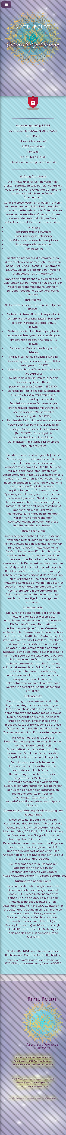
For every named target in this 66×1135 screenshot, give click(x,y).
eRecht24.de (53, 955)
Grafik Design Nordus (41, 1086)
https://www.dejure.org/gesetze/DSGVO (38, 963)
